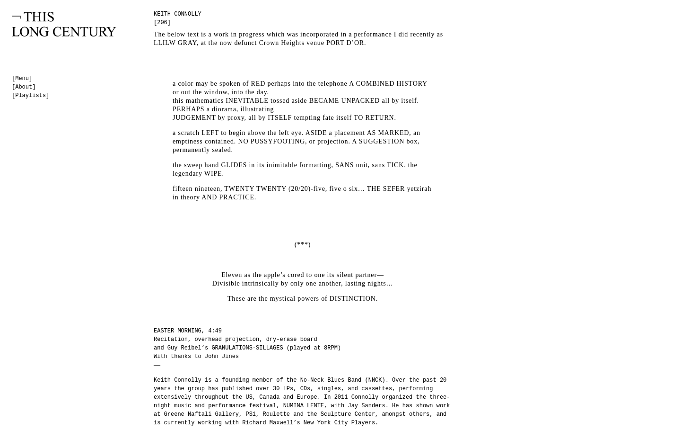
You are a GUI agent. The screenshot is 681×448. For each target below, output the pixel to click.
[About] (23, 87)
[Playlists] (30, 95)
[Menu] (22, 78)
